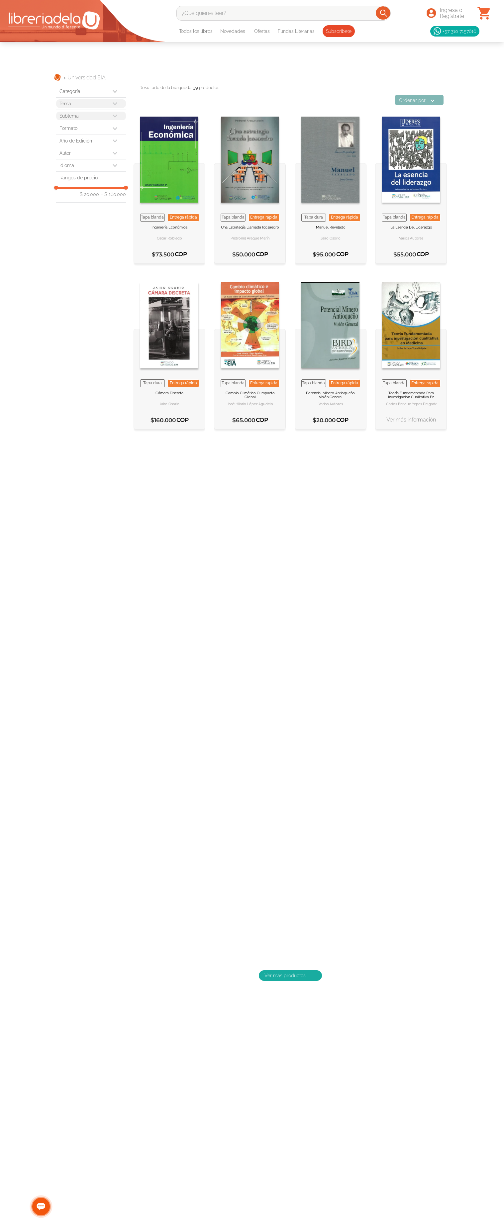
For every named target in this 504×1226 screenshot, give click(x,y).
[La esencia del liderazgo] (411, 186)
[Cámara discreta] (169, 352)
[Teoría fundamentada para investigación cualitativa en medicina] (411, 352)
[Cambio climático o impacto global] (250, 352)
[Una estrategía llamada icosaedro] (250, 186)
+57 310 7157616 (455, 31)
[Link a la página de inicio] (57, 78)
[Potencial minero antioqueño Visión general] (330, 352)
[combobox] (283, 13)
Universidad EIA (86, 77)
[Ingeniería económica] (169, 186)
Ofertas (262, 31)
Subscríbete (339, 31)
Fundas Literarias (296, 31)
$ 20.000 (89, 194)
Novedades (232, 31)
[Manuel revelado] (330, 186)
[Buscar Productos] (383, 13)
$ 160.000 (113, 194)
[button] (91, 128)
